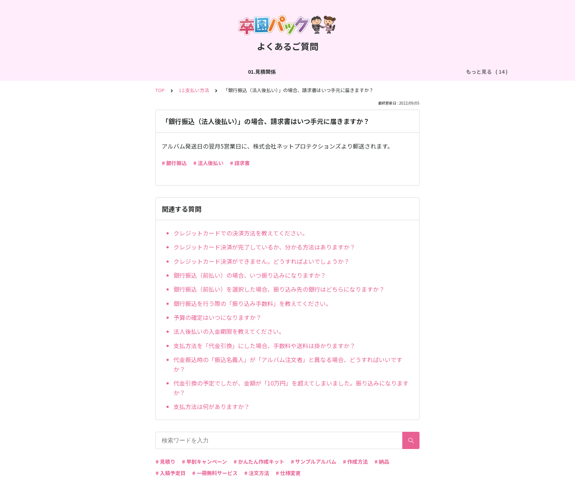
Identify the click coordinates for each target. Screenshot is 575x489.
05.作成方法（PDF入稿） (359, 71)
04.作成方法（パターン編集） (285, 71)
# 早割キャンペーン (204, 461)
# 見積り (165, 461)
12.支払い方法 (194, 90)
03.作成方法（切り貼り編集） (206, 71)
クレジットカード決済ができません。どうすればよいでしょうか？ (261, 261)
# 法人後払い (208, 163)
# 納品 (381, 461)
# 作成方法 (355, 461)
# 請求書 (240, 163)
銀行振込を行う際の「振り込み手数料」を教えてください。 (252, 303)
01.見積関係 (89, 71)
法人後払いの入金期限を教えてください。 (229, 331)
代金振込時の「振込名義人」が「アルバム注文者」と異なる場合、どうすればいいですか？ (287, 364)
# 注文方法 (256, 473)
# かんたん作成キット (259, 461)
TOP (160, 90)
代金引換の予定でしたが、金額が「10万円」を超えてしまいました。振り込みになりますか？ (291, 388)
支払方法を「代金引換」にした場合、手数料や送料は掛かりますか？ (264, 345)
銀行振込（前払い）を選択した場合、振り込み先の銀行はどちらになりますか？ (279, 289)
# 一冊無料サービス (215, 473)
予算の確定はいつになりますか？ (217, 317)
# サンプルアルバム (313, 461)
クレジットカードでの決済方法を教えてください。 (240, 233)
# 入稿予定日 (170, 473)
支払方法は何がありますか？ (211, 406)
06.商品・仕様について (425, 71)
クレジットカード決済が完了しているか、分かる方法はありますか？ (264, 246)
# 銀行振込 (174, 163)
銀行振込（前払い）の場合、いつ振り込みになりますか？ (249, 275)
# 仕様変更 (288, 473)
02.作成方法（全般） (137, 71)
